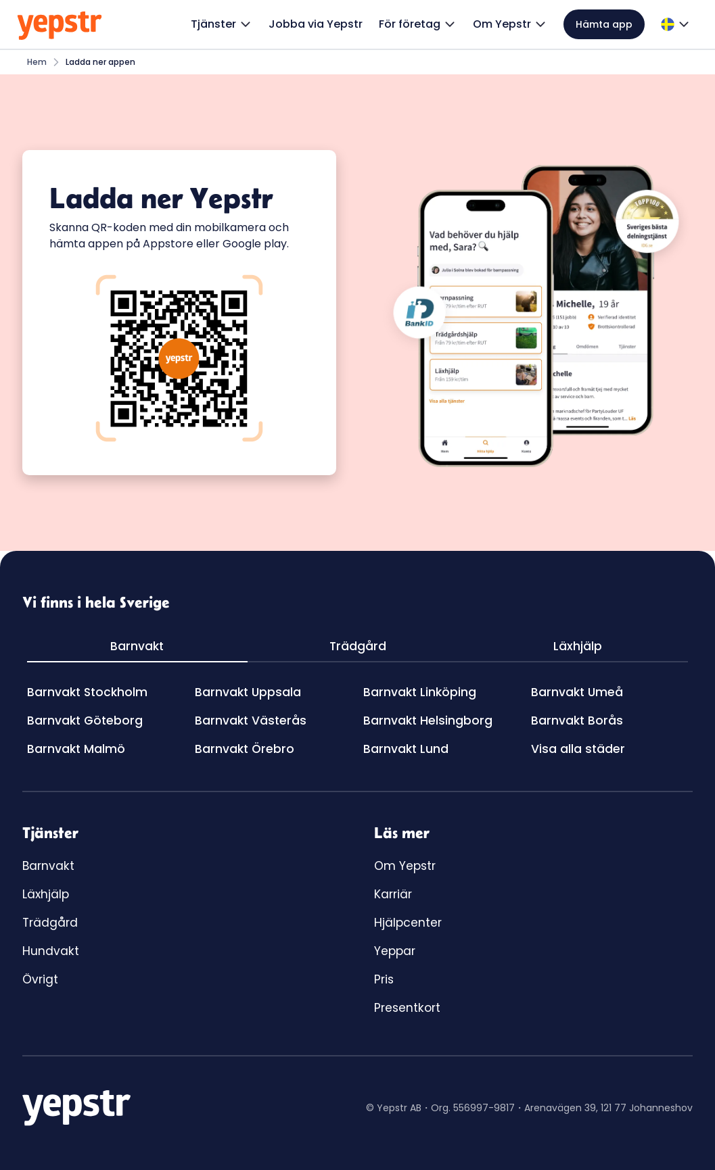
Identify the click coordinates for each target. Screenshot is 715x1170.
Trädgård (50, 923)
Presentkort (407, 1008)
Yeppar (394, 951)
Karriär (393, 894)
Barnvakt (48, 866)
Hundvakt (50, 951)
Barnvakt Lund (405, 749)
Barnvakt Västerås (250, 720)
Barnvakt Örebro (244, 749)
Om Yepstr (405, 866)
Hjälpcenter (408, 923)
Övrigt (40, 979)
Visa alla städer (578, 749)
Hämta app (604, 24)
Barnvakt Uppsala (248, 692)
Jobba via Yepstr (316, 24)
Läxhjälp (45, 894)
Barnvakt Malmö (76, 749)
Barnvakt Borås (577, 720)
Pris (384, 979)
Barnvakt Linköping (419, 692)
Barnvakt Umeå (577, 692)
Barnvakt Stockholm (87, 692)
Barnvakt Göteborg (85, 720)
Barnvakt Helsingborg (427, 720)
